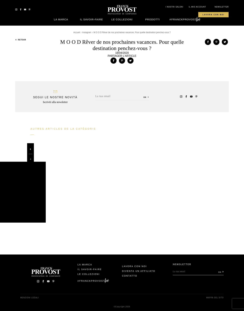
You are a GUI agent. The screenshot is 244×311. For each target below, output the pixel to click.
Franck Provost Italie (122, 10)
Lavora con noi (213, 15)
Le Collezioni (122, 19)
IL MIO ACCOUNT (197, 7)
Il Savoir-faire (91, 19)
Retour (20, 40)
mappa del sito (215, 298)
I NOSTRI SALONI (174, 7)
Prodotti (152, 19)
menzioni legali (29, 298)
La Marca (61, 19)
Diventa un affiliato (138, 271)
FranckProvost (184, 19)
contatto (129, 276)
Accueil (76, 32)
